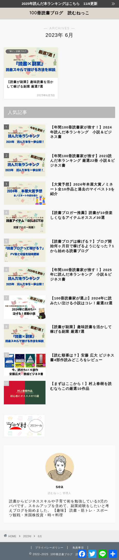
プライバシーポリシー (49, 547)
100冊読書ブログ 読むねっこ (59, 12)
